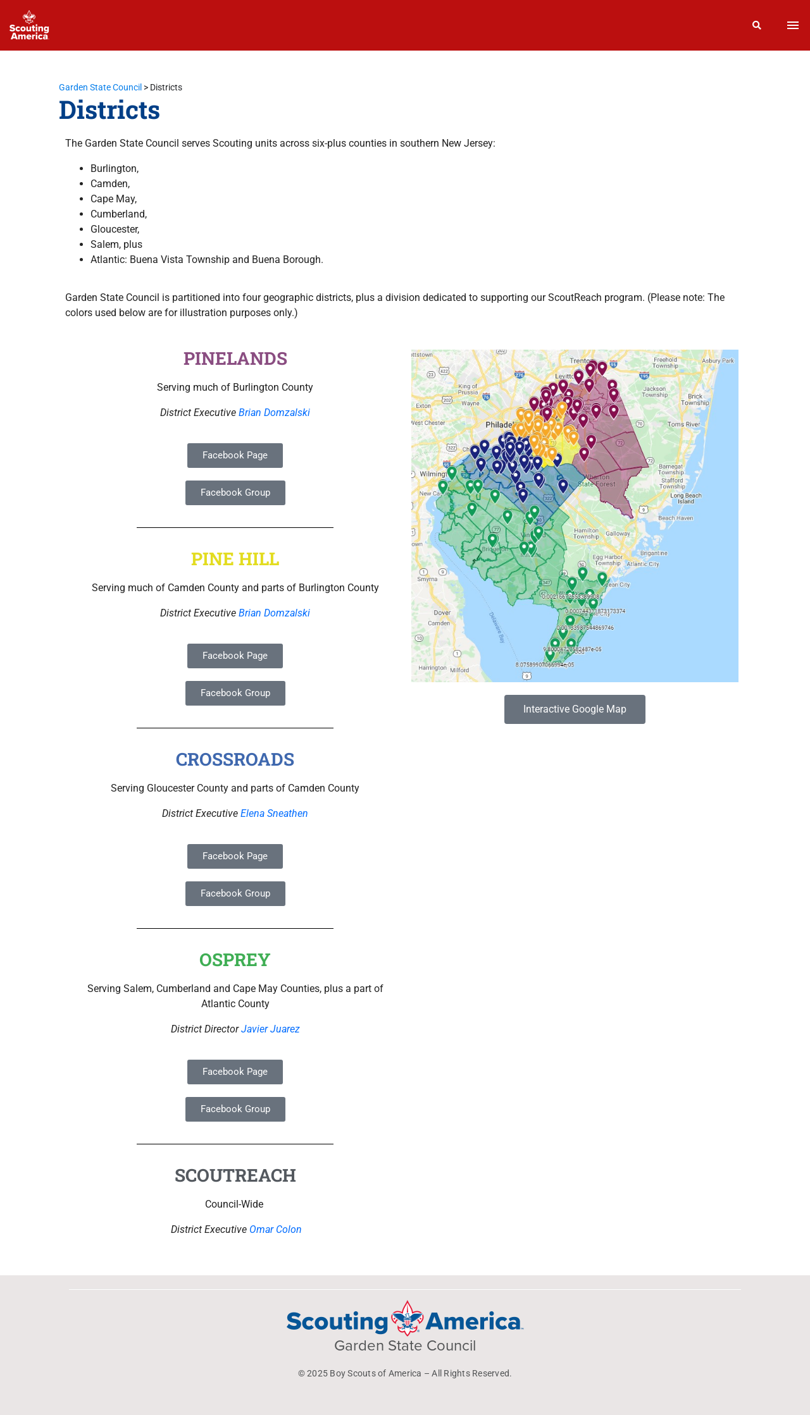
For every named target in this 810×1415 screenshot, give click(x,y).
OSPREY (235, 959)
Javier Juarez (270, 1029)
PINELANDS (235, 358)
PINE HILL (235, 558)
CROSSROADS (235, 759)
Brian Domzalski (274, 413)
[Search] (757, 25)
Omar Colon (275, 1229)
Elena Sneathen (274, 813)
